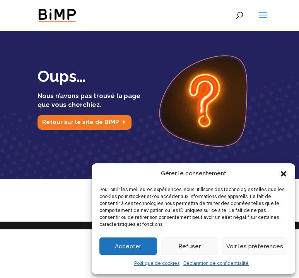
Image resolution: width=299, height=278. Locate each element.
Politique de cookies (156, 263)
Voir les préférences (254, 246)
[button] (283, 174)
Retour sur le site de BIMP (80, 122)
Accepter (128, 246)
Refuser (189, 246)
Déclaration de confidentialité (216, 263)
